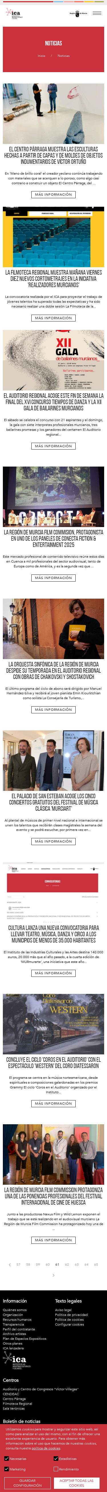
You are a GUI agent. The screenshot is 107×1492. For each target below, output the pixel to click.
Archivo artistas (14, 1334)
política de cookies (46, 1448)
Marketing (14, 1469)
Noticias (64, 56)
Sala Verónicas (14, 1408)
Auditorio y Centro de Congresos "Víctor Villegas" (41, 1389)
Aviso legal (63, 1310)
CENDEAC (11, 1394)
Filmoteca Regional (17, 1403)
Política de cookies (69, 1319)
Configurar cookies (69, 1324)
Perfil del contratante (19, 1329)
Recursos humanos (17, 1319)
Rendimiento (66, 1469)
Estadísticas (65, 1459)
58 (28, 1264)
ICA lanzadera (13, 1348)
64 (86, 1264)
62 (67, 1264)
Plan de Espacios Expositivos (24, 1338)
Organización (13, 1315)
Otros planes (12, 1343)
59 (38, 1264)
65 (96, 1264)
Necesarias (15, 1459)
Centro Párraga (14, 1399)
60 (48, 1264)
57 (19, 1264)
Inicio (41, 56)
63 (77, 1264)
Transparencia (13, 1324)
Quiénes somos (15, 1310)
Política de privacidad (71, 1315)
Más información (53, 194)
